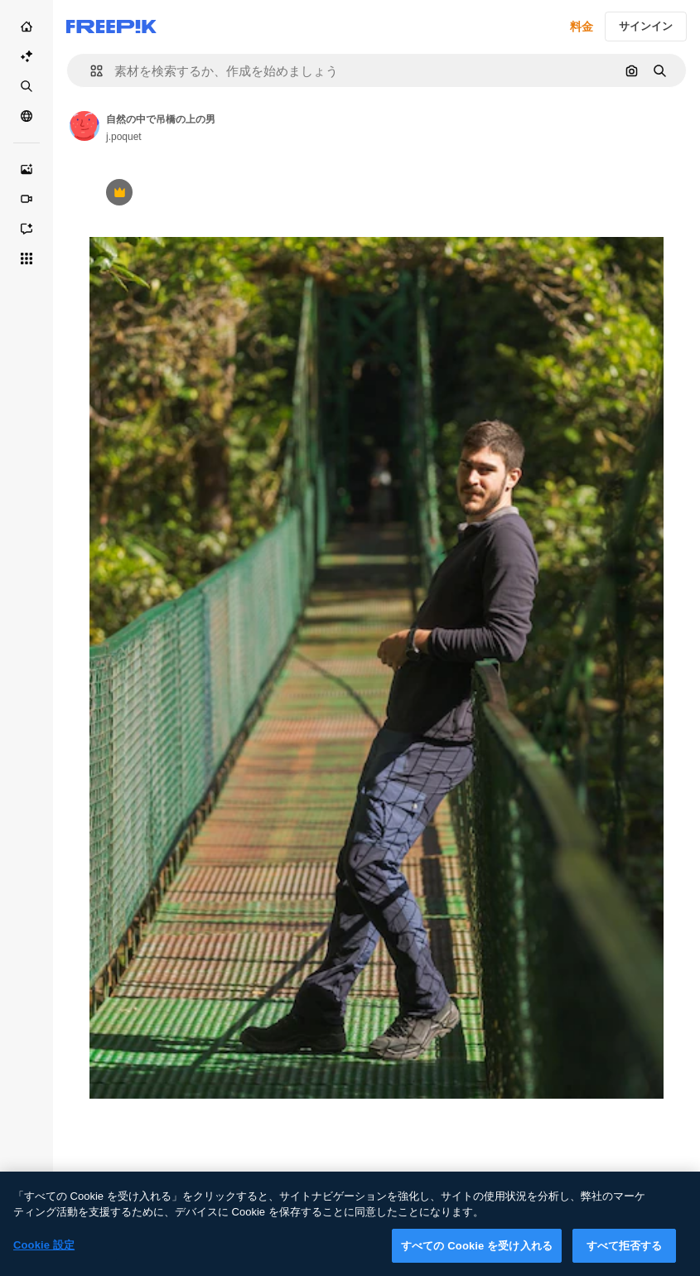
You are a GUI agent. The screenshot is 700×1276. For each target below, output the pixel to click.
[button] (90, 71)
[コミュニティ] (26, 116)
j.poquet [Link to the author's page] (124, 137)
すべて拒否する (625, 1255)
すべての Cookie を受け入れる (477, 1255)
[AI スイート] (26, 56)
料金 (581, 26)
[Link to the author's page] (84, 126)
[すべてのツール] (26, 258)
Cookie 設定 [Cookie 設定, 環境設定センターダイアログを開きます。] (44, 1255)
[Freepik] (111, 26)
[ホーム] (26, 26)
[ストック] (26, 86)
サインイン (646, 26)
